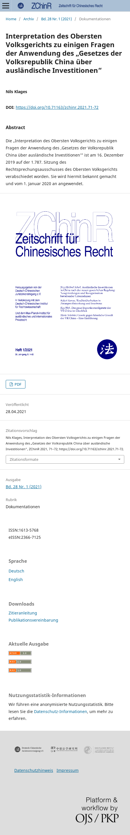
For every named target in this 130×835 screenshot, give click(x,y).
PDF (17, 384)
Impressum (68, 770)
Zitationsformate (24, 459)
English (16, 579)
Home (11, 18)
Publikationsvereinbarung (33, 620)
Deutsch (16, 571)
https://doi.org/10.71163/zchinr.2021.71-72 (57, 107)
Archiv (28, 18)
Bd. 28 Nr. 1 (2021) (56, 18)
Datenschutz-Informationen (60, 711)
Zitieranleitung (23, 613)
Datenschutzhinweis (33, 770)
